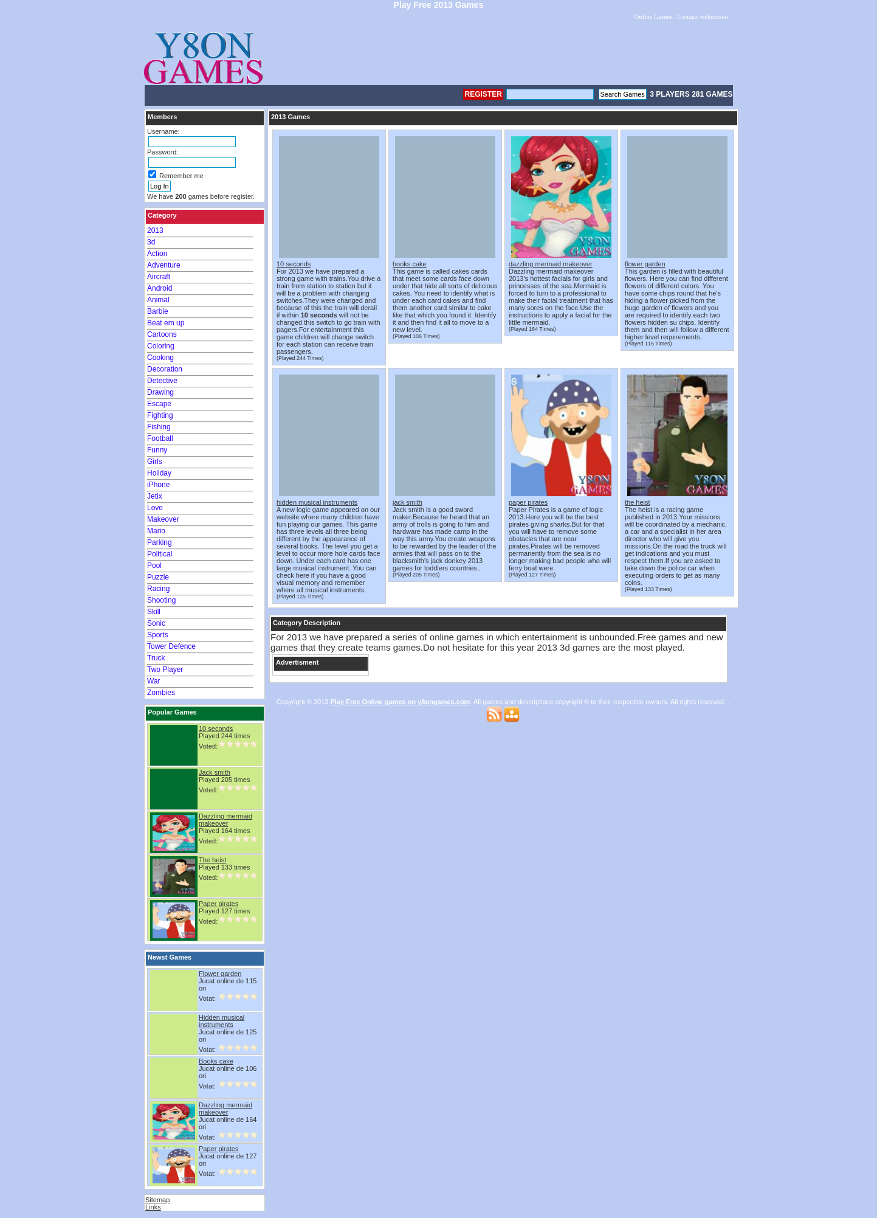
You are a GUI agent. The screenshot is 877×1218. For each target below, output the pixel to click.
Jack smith (214, 772)
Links (153, 1207)
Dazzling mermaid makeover (225, 819)
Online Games (653, 16)
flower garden (645, 264)
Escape (159, 404)
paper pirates (528, 502)
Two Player (165, 669)
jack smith (407, 502)
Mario (156, 531)
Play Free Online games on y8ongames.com (400, 701)
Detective (162, 380)
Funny (157, 450)
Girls (154, 461)
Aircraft (158, 276)
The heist (212, 859)
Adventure (164, 265)
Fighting (160, 415)
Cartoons (162, 334)
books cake (410, 264)
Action (157, 253)
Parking (159, 542)
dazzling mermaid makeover (551, 264)
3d (151, 242)
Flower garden (220, 973)
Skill (153, 611)
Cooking (160, 357)
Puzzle (158, 577)
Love (155, 507)
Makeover (163, 519)
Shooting (161, 600)
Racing (158, 588)
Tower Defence (171, 646)
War (153, 681)
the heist (637, 502)
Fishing (159, 427)
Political (159, 554)
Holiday (159, 473)
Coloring (160, 346)
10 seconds (216, 728)
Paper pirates (218, 903)
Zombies (161, 692)
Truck (156, 658)
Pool (154, 565)
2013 (155, 230)
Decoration (164, 369)
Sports (157, 635)
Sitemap (157, 1199)
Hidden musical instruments (221, 1021)
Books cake (216, 1061)
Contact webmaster (703, 16)
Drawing (160, 392)
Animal (158, 300)
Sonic (156, 623)
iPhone (158, 484)
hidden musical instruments (317, 502)
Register (482, 94)
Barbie (157, 311)
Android (159, 288)
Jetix (154, 496)
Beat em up (165, 323)
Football (160, 438)
